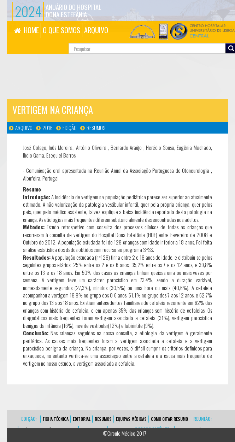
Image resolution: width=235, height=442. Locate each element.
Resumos (96, 127)
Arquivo (24, 127)
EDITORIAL (81, 419)
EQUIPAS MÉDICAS (131, 419)
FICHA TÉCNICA (56, 419)
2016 (47, 127)
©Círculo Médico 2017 (124, 433)
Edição (70, 127)
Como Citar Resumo (169, 419)
